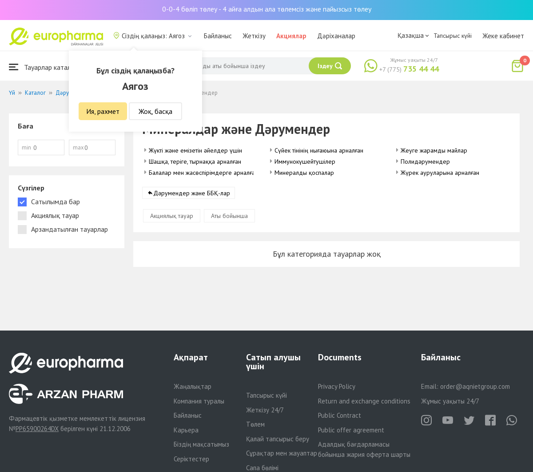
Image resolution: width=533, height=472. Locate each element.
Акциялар (291, 36)
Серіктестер (191, 459)
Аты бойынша (229, 216)
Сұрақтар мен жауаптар (281, 453)
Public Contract (339, 415)
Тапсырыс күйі (453, 36)
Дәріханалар (336, 36)
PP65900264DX (37, 428)
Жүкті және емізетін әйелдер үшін (195, 150)
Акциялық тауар (171, 216)
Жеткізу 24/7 (265, 410)
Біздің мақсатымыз (201, 444)
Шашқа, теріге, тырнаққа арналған (195, 161)
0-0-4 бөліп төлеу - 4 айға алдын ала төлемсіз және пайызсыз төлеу (266, 8)
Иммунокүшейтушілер (304, 161)
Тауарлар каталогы (45, 67)
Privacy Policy (336, 386)
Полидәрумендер (425, 161)
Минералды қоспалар (304, 173)
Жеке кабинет (503, 36)
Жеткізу (254, 36)
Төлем (255, 424)
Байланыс (218, 36)
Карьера (186, 430)
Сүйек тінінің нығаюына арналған (318, 150)
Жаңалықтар (192, 386)
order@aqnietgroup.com (475, 386)
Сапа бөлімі (262, 468)
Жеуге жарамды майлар (434, 150)
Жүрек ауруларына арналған (440, 173)
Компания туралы (199, 401)
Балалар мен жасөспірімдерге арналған (203, 173)
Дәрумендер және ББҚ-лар (191, 193)
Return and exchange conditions (364, 401)
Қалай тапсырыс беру (277, 439)
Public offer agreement (351, 430)
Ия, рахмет (102, 111)
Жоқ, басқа (155, 111)
